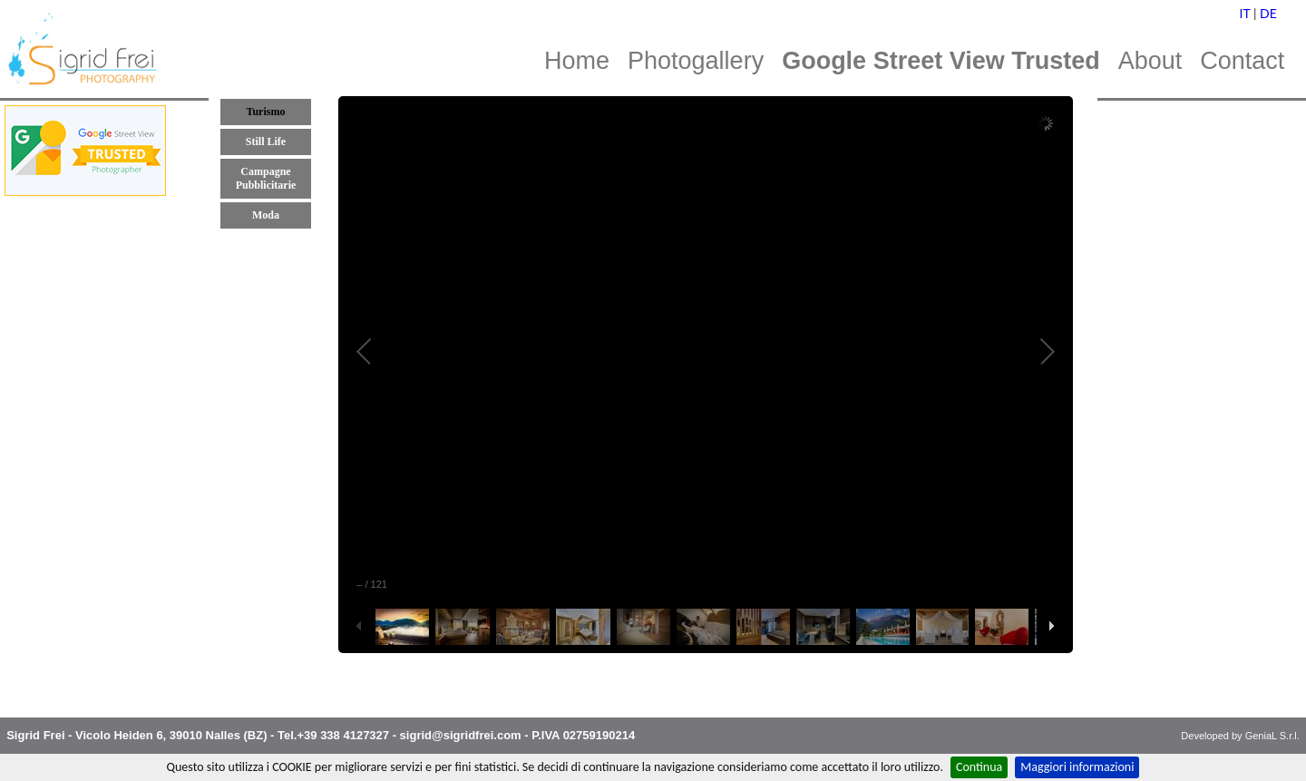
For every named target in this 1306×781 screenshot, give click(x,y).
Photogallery (696, 60)
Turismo (266, 111)
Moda (265, 215)
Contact (1242, 60)
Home (576, 60)
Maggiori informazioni (1077, 767)
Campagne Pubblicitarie (266, 178)
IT (1245, 13)
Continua (979, 767)
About (1150, 60)
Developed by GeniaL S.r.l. (1240, 735)
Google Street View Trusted (941, 60)
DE (1268, 13)
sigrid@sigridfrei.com (460, 735)
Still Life (266, 141)
